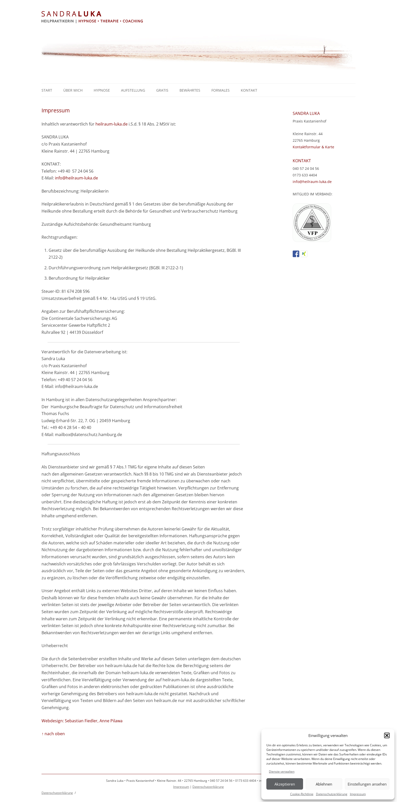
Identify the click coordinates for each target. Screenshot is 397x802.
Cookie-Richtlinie (301, 794)
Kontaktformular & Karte (313, 147)
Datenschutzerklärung (331, 794)
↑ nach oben (53, 733)
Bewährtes (190, 90)
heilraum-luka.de (111, 124)
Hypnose (102, 90)
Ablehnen (324, 784)
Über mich (73, 90)
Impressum (358, 794)
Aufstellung (133, 90)
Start (47, 90)
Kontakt (249, 90)
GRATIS (162, 90)
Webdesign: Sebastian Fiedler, (70, 721)
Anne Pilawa (111, 721)
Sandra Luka (198, 17)
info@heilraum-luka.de (76, 178)
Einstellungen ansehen (367, 784)
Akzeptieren (284, 784)
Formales (220, 90)
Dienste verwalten (281, 771)
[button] (386, 735)
